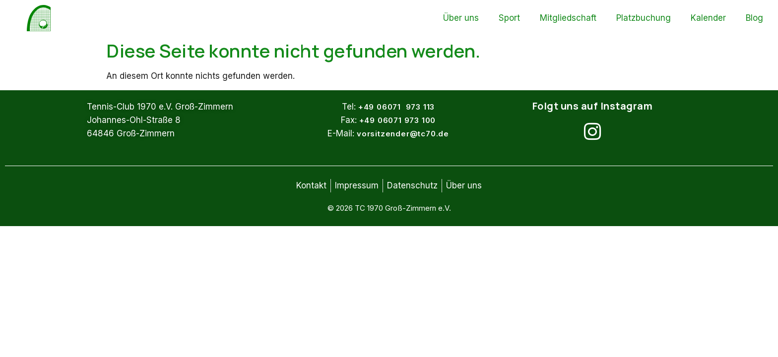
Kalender (708, 18)
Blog (754, 18)
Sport (509, 18)
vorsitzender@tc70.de (403, 133)
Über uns (461, 18)
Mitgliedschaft (568, 18)
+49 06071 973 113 (396, 107)
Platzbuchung (643, 18)
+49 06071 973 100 (397, 120)
